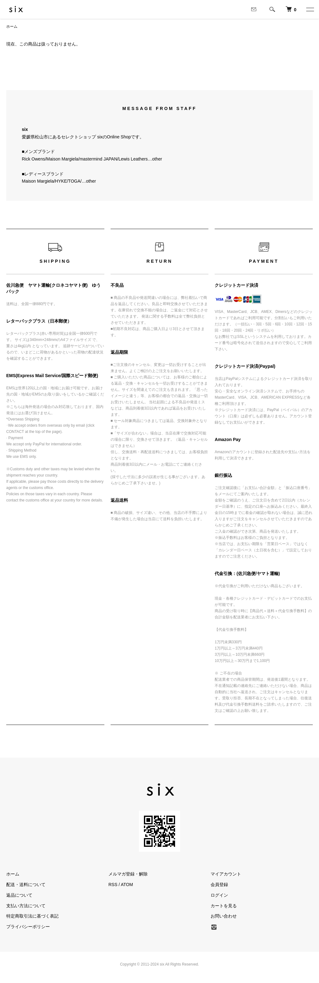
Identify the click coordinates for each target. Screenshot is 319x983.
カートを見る (224, 905)
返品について (19, 895)
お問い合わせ (224, 915)
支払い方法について (25, 905)
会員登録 (219, 884)
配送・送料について (25, 884)
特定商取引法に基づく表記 (32, 915)
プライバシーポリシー (28, 926)
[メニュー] (309, 9)
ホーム (11, 26)
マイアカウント (226, 873)
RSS (112, 884)
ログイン (219, 895)
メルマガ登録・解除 (128, 873)
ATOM (127, 884)
